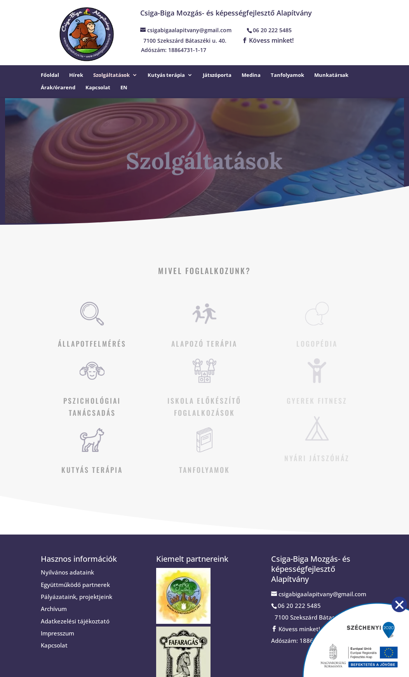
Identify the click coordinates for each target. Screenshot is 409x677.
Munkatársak (331, 75)
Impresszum (57, 633)
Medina (251, 75)
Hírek (76, 75)
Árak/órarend (58, 88)
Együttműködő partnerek (75, 584)
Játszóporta (217, 75)
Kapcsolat (97, 88)
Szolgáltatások (111, 75)
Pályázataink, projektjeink (76, 597)
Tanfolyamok (287, 75)
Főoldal (50, 75)
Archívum (54, 609)
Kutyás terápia (166, 75)
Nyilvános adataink (67, 572)
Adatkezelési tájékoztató (75, 621)
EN (123, 88)
